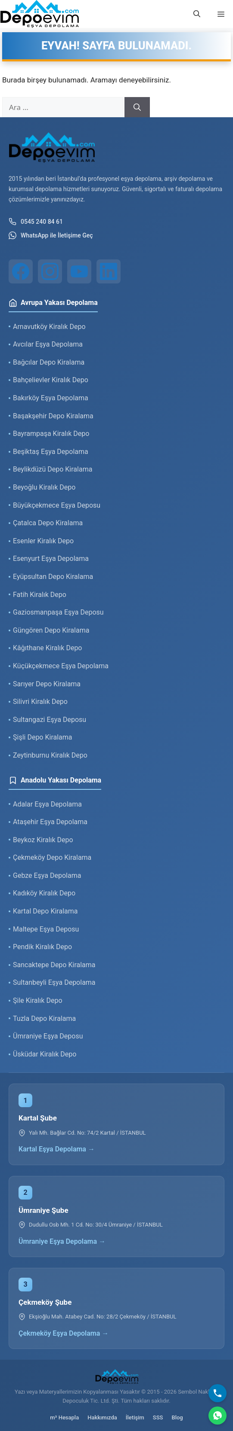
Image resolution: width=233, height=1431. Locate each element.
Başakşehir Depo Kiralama (53, 416)
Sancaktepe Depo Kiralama (54, 965)
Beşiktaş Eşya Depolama (50, 452)
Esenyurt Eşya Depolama (51, 558)
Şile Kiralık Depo (37, 1000)
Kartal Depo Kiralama (45, 911)
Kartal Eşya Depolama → (57, 1149)
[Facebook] (21, 271)
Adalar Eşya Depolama (47, 804)
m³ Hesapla (64, 1417)
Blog (177, 1417)
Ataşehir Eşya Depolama (50, 822)
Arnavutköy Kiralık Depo (49, 327)
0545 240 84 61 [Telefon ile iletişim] (36, 221)
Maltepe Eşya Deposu (46, 929)
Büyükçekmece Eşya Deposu (56, 505)
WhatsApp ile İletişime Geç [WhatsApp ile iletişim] (51, 235)
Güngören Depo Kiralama (51, 630)
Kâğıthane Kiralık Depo (47, 648)
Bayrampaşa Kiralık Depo (51, 433)
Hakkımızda (102, 1417)
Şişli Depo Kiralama (42, 737)
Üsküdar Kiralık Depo (44, 1054)
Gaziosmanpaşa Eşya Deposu (58, 612)
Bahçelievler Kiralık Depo (50, 380)
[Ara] (137, 107)
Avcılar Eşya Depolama (48, 344)
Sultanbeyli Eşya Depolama (54, 982)
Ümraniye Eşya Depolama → (62, 1241)
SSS (158, 1417)
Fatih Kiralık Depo (39, 595)
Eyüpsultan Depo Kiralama (53, 576)
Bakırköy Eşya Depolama (50, 398)
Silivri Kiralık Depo (40, 701)
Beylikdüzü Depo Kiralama (52, 469)
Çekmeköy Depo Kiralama (52, 857)
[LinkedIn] (108, 271)
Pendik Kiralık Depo (42, 947)
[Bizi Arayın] (217, 1393)
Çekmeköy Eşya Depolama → (64, 1333)
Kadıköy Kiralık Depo (44, 893)
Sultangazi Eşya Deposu (49, 720)
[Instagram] (50, 271)
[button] (197, 14)
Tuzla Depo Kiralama (44, 1018)
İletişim (135, 1417)
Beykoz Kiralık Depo (43, 840)
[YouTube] (79, 271)
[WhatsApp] (217, 1416)
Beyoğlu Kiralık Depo (44, 487)
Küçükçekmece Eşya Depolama (61, 666)
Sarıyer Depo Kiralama (47, 684)
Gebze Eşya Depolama (47, 875)
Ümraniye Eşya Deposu (48, 1036)
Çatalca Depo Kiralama (48, 523)
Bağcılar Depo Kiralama (48, 362)
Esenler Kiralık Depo (43, 541)
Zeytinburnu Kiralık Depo (50, 755)
